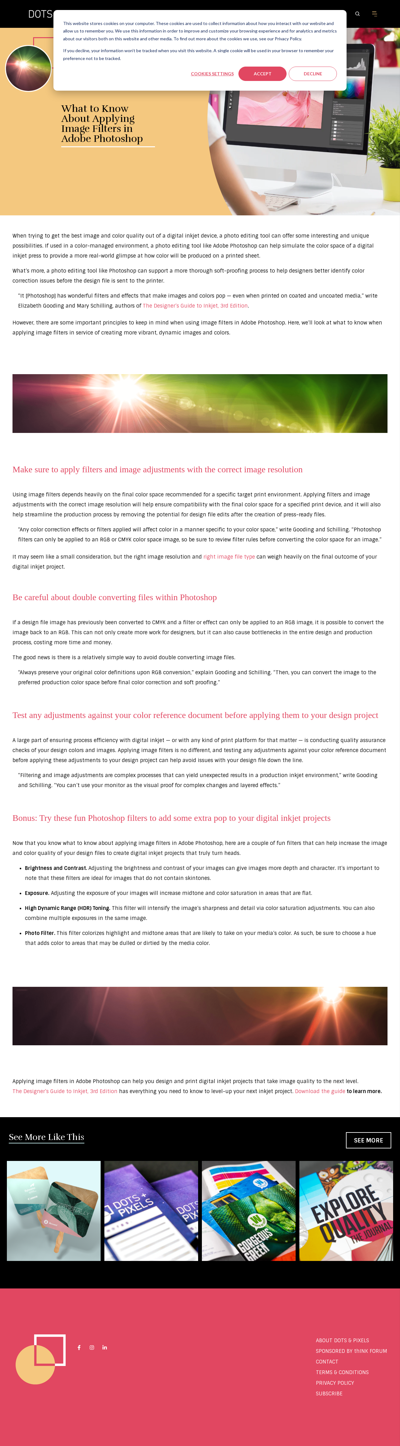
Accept (263, 73)
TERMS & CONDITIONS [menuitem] (342, 1372)
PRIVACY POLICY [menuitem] (335, 1383)
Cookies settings (212, 73)
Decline (313, 73)
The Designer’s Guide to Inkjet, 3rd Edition (65, 1091)
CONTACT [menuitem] (327, 1361)
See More (368, 1140)
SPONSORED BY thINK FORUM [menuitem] (351, 1351)
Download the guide (320, 1091)
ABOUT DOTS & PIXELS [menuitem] (342, 1340)
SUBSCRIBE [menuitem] (329, 1393)
